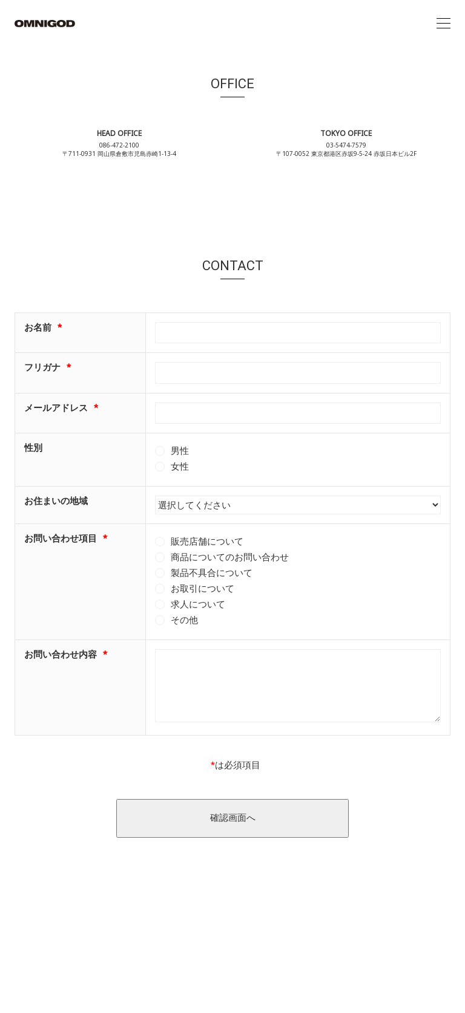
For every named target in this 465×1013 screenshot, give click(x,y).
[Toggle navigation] (443, 23)
